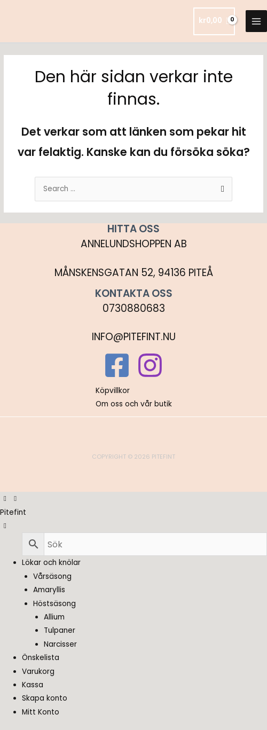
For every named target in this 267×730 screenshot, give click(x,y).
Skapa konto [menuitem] (44, 698)
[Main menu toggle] (257, 21)
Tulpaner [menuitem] (59, 630)
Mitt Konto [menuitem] (40, 712)
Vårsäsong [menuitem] (52, 576)
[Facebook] (117, 365)
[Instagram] (150, 365)
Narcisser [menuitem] (60, 644)
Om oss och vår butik (134, 404)
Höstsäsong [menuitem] (54, 604)
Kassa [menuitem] (32, 685)
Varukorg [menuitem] (38, 671)
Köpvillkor (113, 391)
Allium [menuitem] (54, 617)
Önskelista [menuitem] (40, 658)
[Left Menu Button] (10, 498)
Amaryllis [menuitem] (49, 590)
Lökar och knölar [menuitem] (51, 563)
